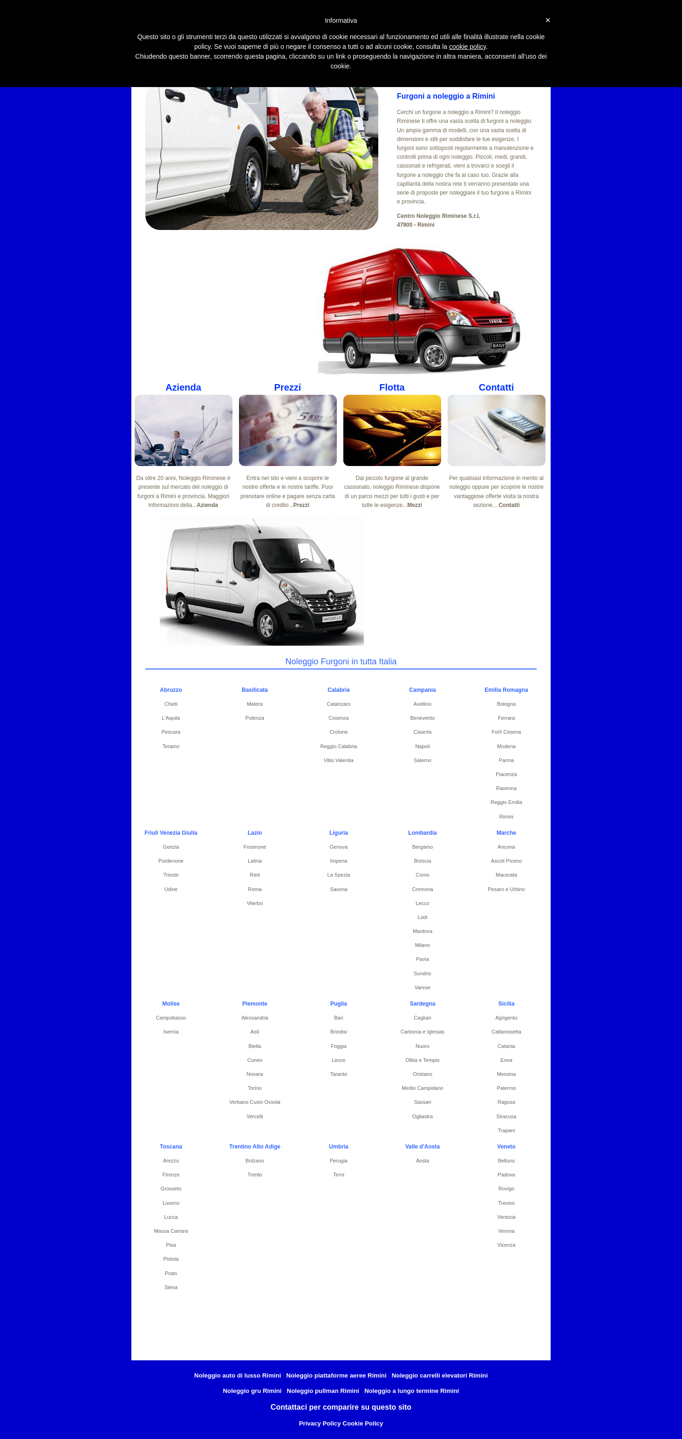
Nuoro (423, 1046)
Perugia (339, 1160)
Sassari (422, 1102)
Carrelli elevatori (313, 60)
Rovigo (506, 1188)
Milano (422, 945)
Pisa (171, 1245)
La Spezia (338, 875)
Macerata (506, 875)
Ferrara (506, 718)
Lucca (170, 1217)
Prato (171, 1273)
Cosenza (338, 718)
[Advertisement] (238, 309)
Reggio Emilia (506, 802)
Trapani (506, 1130)
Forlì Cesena (506, 732)
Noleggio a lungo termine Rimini (411, 1390)
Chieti (170, 704)
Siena (170, 1287)
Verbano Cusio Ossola (254, 1102)
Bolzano (255, 1160)
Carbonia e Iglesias (422, 1031)
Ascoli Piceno (506, 861)
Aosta (422, 1160)
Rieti (255, 875)
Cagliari (422, 1017)
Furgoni (192, 60)
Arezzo (171, 1160)
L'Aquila (171, 718)
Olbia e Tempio (422, 1060)
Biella (255, 1046)
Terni (338, 1174)
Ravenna (506, 788)
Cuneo (254, 1060)
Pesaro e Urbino (506, 889)
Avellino (422, 704)
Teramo (171, 746)
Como (422, 875)
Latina (255, 861)
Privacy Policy (320, 1423)
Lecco (422, 903)
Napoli (422, 746)
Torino (255, 1088)
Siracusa (507, 1116)
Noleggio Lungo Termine (494, 60)
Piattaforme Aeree (247, 60)
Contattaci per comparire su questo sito (341, 1407)
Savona (338, 889)
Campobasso (171, 1017)
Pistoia (170, 1259)
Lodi (423, 917)
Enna (506, 1060)
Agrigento (506, 1017)
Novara (254, 1074)
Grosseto (171, 1188)
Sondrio (422, 973)
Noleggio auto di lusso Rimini (237, 1375)
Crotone (338, 732)
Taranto (339, 1074)
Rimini (506, 816)
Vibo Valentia (339, 760)
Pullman (430, 60)
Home (153, 60)
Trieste (170, 875)
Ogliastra (422, 1116)
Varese (422, 987)
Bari (338, 1017)
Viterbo (255, 903)
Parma (506, 760)
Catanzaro (339, 704)
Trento (254, 1174)
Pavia (422, 959)
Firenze (171, 1174)
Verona (506, 1231)
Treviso (506, 1203)
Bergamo (422, 847)
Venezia (506, 1217)
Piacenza (506, 774)
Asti (255, 1031)
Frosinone (255, 847)
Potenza (255, 718)
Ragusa (506, 1102)
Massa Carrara (171, 1231)
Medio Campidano (422, 1088)
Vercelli (254, 1116)
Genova (339, 847)
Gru (360, 60)
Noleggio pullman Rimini (323, 1390)
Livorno (171, 1203)
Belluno (506, 1160)
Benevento (422, 718)
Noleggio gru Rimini (252, 1390)
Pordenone (171, 861)
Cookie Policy (362, 1423)
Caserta (423, 732)
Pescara (171, 732)
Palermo (506, 1088)
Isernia (170, 1031)
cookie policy (467, 46)
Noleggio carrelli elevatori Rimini (440, 1375)
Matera (255, 704)
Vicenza (507, 1245)
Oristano (422, 1074)
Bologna (506, 704)
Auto (392, 60)
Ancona (506, 847)
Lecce (338, 1060)
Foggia (339, 1046)
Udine (171, 889)
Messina (506, 1074)
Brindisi (338, 1031)
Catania (506, 1046)
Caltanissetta (506, 1031)
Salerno (422, 760)
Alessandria (254, 1017)
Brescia (422, 861)
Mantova (422, 931)
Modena (506, 746)
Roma (254, 889)
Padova (506, 1174)
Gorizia (171, 847)
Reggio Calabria (339, 746)
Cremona (422, 889)
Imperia (339, 861)
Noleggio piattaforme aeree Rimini (336, 1375)
